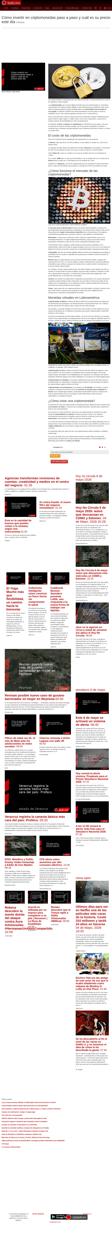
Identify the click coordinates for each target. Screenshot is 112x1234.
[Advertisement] (56, 47)
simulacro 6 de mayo (90, 689)
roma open (83, 878)
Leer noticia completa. (59, 461)
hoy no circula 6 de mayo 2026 (89, 477)
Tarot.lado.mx (86, 1214)
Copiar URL (55, 456)
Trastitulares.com (55, 1222)
